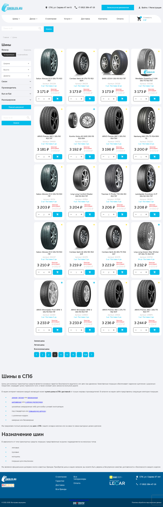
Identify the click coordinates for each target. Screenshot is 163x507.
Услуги (67, 19)
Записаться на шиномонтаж (118, 7)
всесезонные (33, 397)
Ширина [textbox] (7, 63)
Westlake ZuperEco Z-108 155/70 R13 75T (146, 79)
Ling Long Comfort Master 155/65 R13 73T (82, 195)
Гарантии (60, 481)
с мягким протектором (34, 402)
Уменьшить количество (38, 98)
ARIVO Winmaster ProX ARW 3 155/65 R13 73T (49, 310)
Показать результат (16, 107)
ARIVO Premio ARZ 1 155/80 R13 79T (49, 137)
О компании (50, 19)
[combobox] (16, 63)
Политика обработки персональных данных (146, 502)
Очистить (27, 50)
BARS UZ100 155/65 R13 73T (114, 78)
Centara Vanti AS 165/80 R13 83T (81, 253)
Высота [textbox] (6, 69)
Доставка (85, 19)
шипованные (16, 402)
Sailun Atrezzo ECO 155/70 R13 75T (49, 79)
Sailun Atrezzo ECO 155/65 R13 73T (49, 195)
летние (21, 397)
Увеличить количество (49, 98)
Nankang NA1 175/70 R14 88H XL (146, 137)
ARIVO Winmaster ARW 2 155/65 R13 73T (81, 310)
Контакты (102, 19)
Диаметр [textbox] (7, 76)
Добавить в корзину (57, 98)
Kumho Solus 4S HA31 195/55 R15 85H (81, 137)
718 (85, 354)
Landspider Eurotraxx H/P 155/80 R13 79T (146, 195)
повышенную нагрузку (37, 411)
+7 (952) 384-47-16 (86, 7)
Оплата (120, 19)
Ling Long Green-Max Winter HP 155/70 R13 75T (146, 253)
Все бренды (61, 489)
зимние (15, 397)
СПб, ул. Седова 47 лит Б (60, 7)
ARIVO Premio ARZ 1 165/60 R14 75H (114, 137)
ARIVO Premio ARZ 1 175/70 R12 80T (114, 310)
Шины (15, 19)
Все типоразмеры (80, 477)
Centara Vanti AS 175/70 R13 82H (81, 79)
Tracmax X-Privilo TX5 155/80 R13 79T (113, 195)
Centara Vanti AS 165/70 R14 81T (114, 253)
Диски (32, 19)
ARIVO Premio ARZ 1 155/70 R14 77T (146, 310)
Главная (6, 37)
